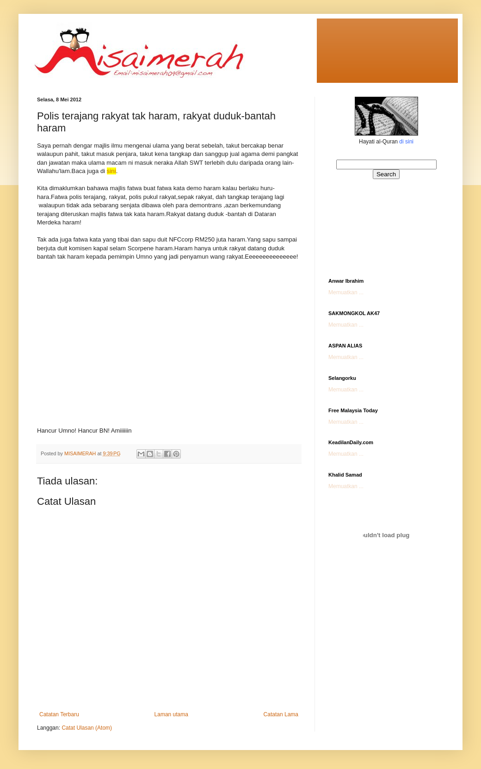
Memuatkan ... (346, 292)
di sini (406, 141)
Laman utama (171, 714)
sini (111, 170)
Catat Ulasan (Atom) (87, 728)
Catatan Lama (281, 714)
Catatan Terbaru (59, 714)
